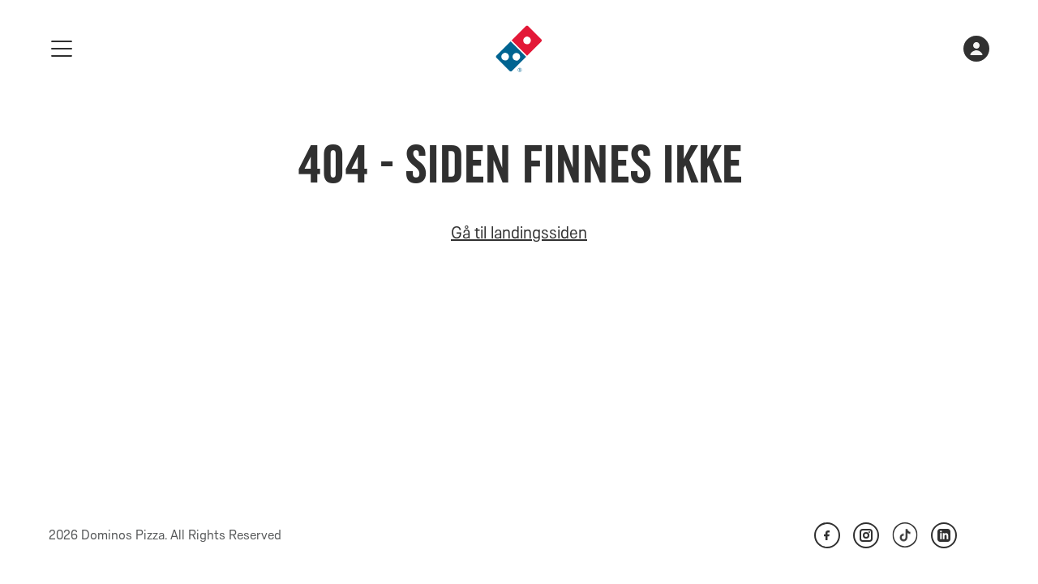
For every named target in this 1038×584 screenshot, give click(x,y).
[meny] (62, 49)
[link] (519, 48)
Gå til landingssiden (519, 233)
